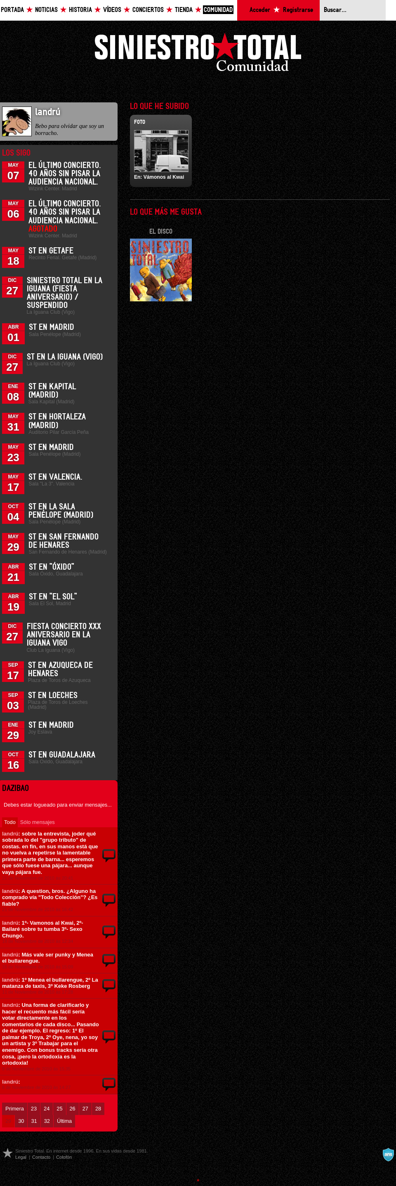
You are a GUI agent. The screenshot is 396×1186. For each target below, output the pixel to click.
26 (72, 1109)
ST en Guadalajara (61, 755)
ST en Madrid (51, 327)
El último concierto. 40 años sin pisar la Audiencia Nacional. (64, 174)
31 (34, 1121)
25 (59, 1109)
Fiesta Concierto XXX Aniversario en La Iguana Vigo (64, 635)
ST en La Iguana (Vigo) (65, 357)
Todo (10, 822)
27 (85, 1109)
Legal (20, 1157)
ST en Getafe (50, 251)
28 (98, 1109)
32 (47, 1121)
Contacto (41, 1157)
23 (34, 1109)
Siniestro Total (198, 54)
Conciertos (148, 10)
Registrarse (298, 10)
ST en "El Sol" (53, 597)
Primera (14, 1109)
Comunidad (218, 10)
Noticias (46, 10)
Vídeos (112, 10)
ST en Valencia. (55, 477)
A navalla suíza (388, 1154)
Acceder (260, 10)
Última (64, 1121)
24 (47, 1109)
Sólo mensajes (37, 822)
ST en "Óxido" (51, 567)
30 (21, 1121)
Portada (12, 10)
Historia (80, 10)
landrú (10, 834)
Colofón (64, 1157)
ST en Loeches (53, 695)
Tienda (184, 10)
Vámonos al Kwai (164, 177)
